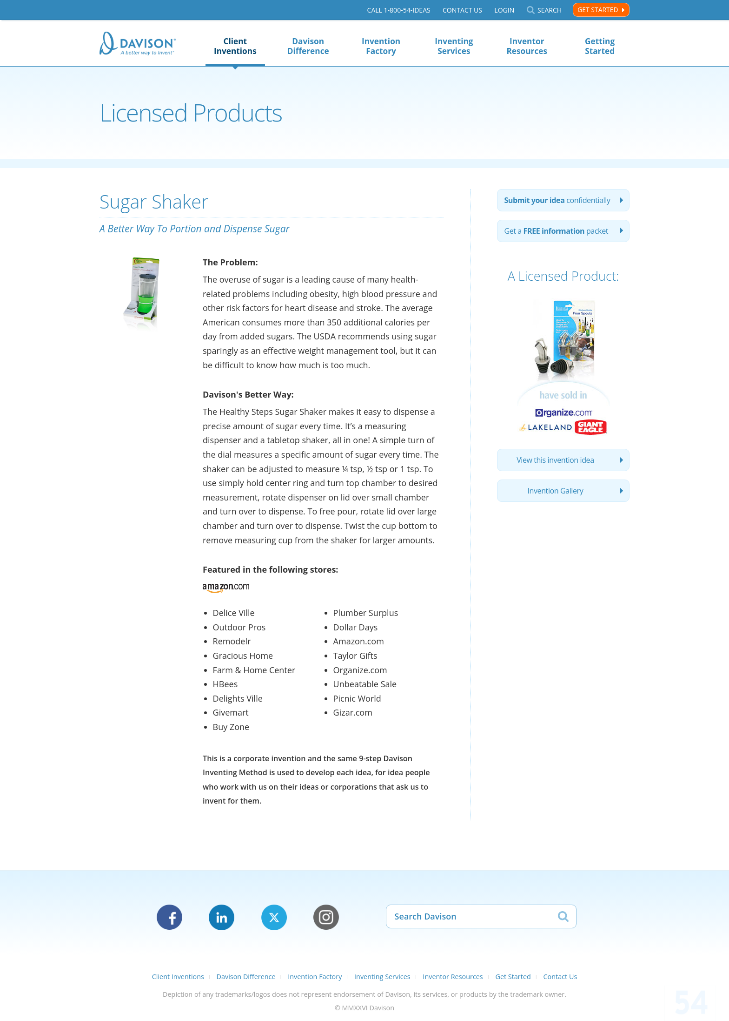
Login (504, 10)
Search (549, 10)
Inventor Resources (526, 46)
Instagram (326, 917)
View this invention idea (555, 460)
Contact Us (462, 10)
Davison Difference (308, 46)
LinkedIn (221, 917)
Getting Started (600, 46)
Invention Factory (381, 46)
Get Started (597, 9)
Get (556, 231)
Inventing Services (454, 46)
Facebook (169, 917)
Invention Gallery (555, 491)
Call (399, 10)
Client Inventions (235, 46)
